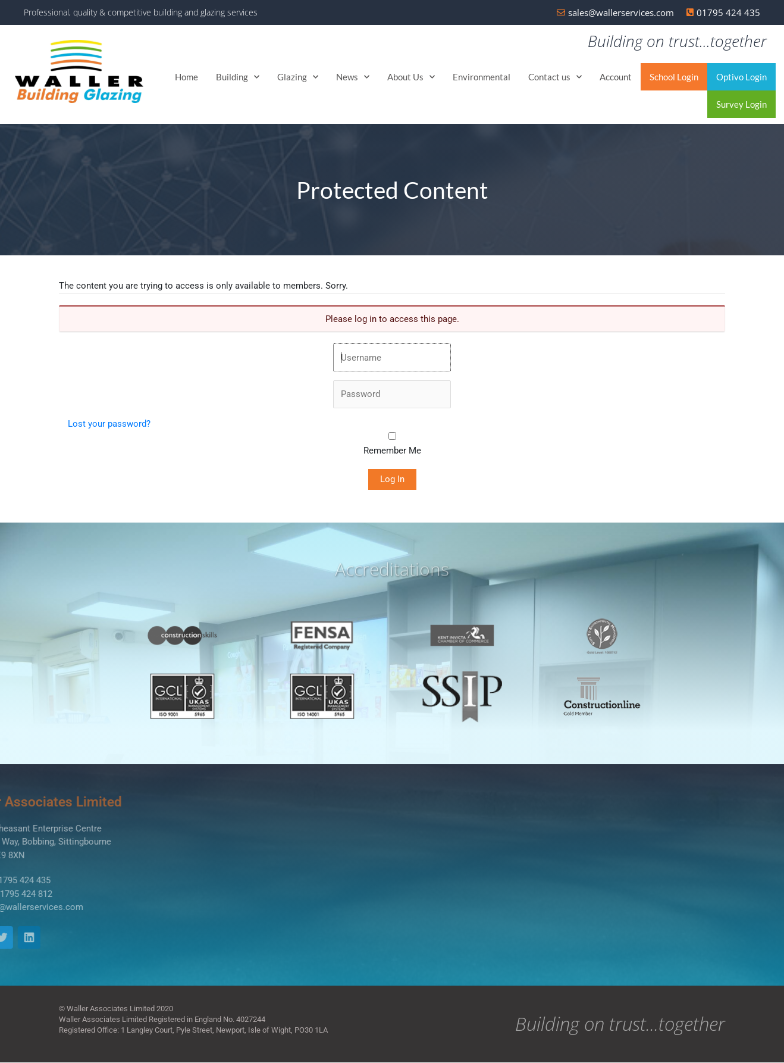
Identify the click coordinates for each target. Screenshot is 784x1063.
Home (186, 77)
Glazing (297, 77)
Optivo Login (741, 77)
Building (237, 77)
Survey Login (741, 104)
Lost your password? (109, 424)
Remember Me (392, 451)
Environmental (481, 77)
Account (616, 77)
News (352, 77)
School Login (674, 77)
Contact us (555, 77)
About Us (411, 77)
